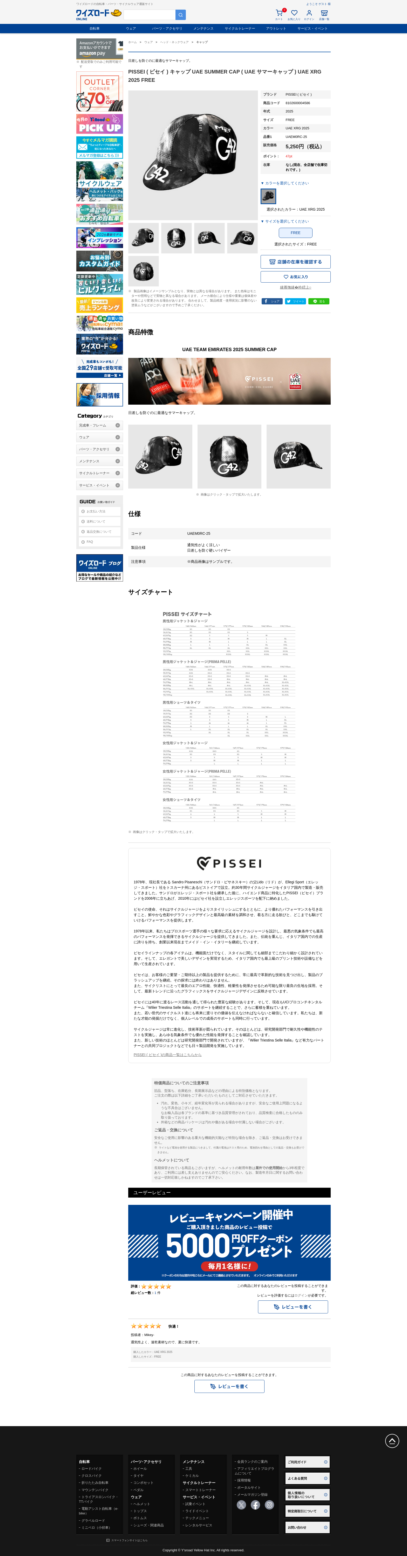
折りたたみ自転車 (95, 1483)
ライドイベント (197, 1511)
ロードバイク (92, 1469)
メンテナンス (203, 28)
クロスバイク (92, 1476)
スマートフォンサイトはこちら (129, 1540)
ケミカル (192, 1476)
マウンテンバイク (95, 1490)
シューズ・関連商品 (148, 1525)
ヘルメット (141, 1504)
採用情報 (244, 1480)
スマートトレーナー (200, 1490)
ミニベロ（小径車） (97, 1528)
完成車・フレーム (92, 425)
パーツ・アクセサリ (167, 28)
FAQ (90, 542)
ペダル (138, 1490)
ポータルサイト (249, 1488)
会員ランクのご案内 (252, 1462)
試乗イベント (195, 1504)
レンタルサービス (198, 1525)
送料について (96, 521)
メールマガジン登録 (252, 1495)
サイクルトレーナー (240, 28)
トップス (140, 1511)
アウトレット (276, 28)
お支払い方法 (96, 511)
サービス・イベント (312, 28)
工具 (188, 1469)
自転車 (95, 28)
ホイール (140, 1469)
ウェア (131, 28)
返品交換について (99, 531)
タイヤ (138, 1476)
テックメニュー (197, 1518)
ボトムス (140, 1518)
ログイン (301, 1295)
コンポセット (143, 1483)
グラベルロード (93, 1520)
